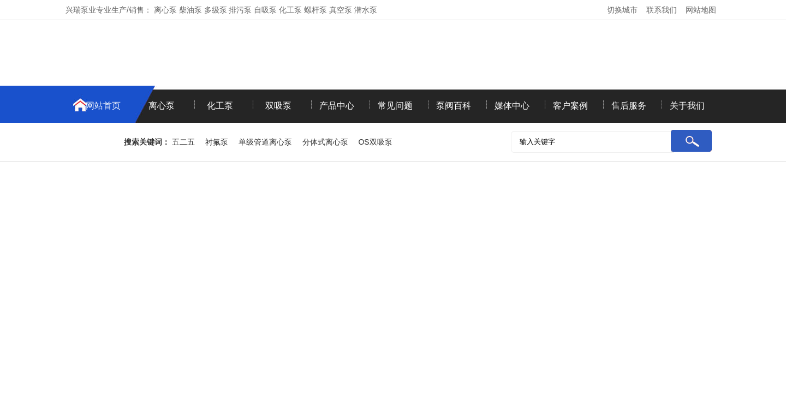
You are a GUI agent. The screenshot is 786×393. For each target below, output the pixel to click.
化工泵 (220, 105)
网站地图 (701, 9)
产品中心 (336, 105)
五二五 (183, 142)
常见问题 (395, 105)
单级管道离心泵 (265, 142)
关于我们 (687, 105)
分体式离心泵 (325, 142)
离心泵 (161, 105)
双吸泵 (278, 105)
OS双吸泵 (375, 142)
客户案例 (570, 105)
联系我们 (661, 9)
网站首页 (103, 105)
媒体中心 (512, 105)
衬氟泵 (216, 142)
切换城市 (622, 9)
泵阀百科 (453, 105)
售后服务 (628, 105)
